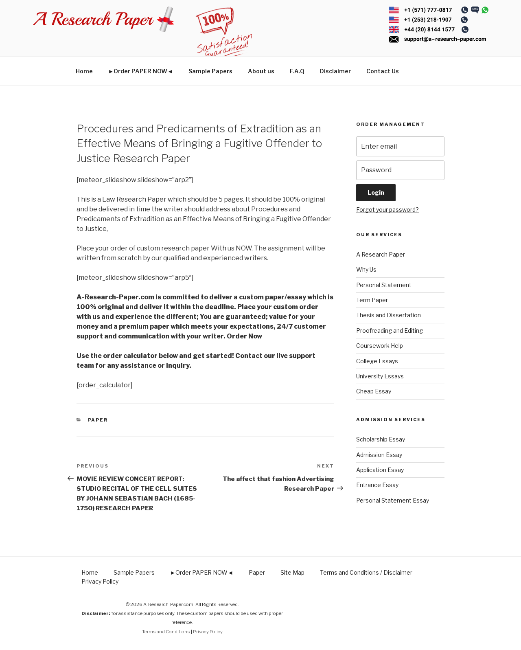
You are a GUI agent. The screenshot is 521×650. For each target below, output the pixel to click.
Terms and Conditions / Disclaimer (366, 572)
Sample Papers (210, 71)
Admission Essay (379, 454)
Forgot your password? (387, 209)
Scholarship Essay (380, 439)
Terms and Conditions (166, 632)
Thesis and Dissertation (388, 315)
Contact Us (382, 71)
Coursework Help (379, 345)
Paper (98, 420)
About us (261, 71)
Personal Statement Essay (392, 500)
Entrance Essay (377, 484)
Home (84, 71)
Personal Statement (384, 284)
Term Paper (372, 299)
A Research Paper (380, 254)
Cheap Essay (373, 391)
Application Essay (380, 469)
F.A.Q (297, 71)
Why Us (366, 269)
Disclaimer (335, 71)
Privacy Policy (99, 581)
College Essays (377, 361)
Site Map (292, 572)
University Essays (380, 376)
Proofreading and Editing (389, 330)
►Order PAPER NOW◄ (140, 71)
